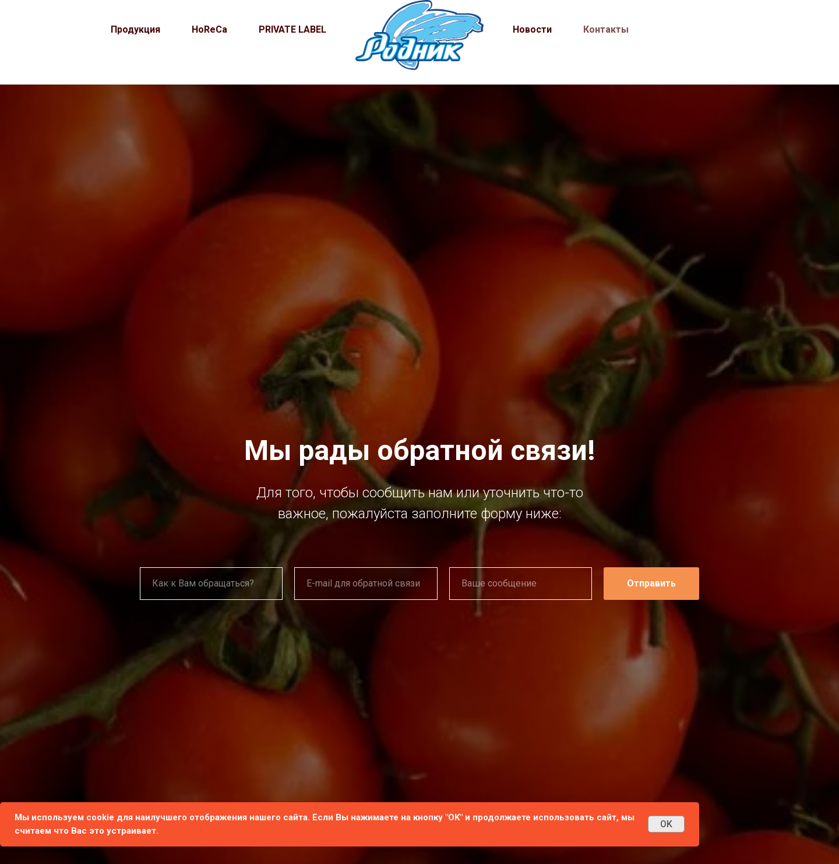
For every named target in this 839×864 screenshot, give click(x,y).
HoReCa (209, 29)
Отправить (651, 583)
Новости (532, 29)
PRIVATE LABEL (292, 29)
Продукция (135, 29)
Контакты (606, 29)
